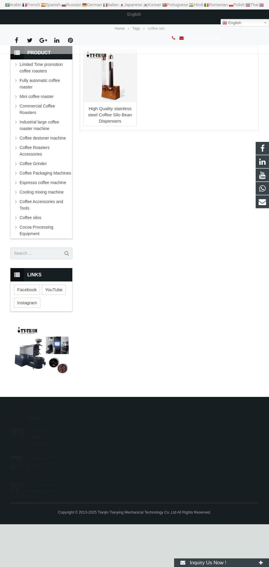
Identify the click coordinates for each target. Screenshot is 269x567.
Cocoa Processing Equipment (36, 273)
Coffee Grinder (33, 206)
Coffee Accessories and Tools (41, 247)
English (231, 22)
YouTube (54, 332)
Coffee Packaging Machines (45, 215)
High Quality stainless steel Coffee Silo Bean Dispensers (110, 157)
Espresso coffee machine (43, 225)
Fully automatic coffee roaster (40, 126)
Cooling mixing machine (42, 234)
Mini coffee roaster (37, 139)
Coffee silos (30, 260)
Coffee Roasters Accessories (35, 193)
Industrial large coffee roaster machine (39, 168)
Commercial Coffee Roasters (37, 152)
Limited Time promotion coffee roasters (41, 110)
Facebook (27, 332)
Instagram (27, 345)
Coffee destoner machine (43, 180)
